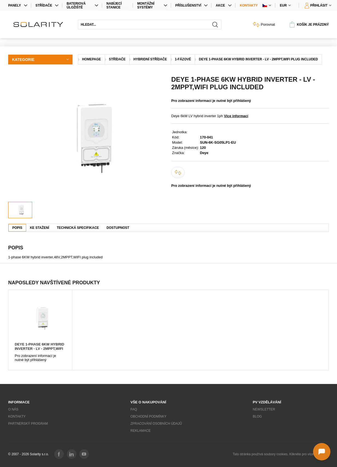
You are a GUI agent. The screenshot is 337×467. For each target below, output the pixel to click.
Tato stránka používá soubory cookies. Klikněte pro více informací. (281, 454)
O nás (13, 409)
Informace (19, 402)
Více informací (236, 116)
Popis (17, 228)
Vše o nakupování (148, 402)
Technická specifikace (78, 228)
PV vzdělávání (267, 402)
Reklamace (141, 431)
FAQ (134, 409)
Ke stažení (39, 228)
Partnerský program (28, 423)
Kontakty (249, 5)
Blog (257, 416)
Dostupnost (118, 228)
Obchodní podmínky (149, 416)
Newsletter (264, 409)
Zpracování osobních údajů (156, 423)
